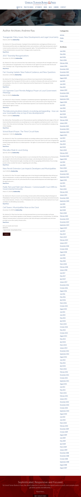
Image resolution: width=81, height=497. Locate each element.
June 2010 (62, 420)
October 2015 (64, 306)
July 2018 (62, 255)
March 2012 (63, 369)
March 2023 (63, 150)
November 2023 (64, 129)
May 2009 (63, 441)
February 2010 (64, 426)
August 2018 (63, 252)
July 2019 (62, 231)
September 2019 (64, 225)
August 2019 (63, 228)
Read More (6, 52)
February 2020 (64, 216)
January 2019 (63, 243)
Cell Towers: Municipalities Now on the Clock (21, 207)
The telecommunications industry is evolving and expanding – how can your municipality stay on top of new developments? (31, 112)
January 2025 (63, 90)
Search (6, 234)
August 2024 (63, 102)
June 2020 (62, 207)
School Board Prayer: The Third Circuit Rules (21, 131)
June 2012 (62, 360)
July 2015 (62, 312)
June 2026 (62, 51)
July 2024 (62, 105)
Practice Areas (28, 7)
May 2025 (63, 87)
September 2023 (64, 132)
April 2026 (63, 57)
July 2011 (62, 387)
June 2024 (62, 108)
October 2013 (64, 333)
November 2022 (64, 156)
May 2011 (63, 390)
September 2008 (64, 462)
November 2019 (64, 222)
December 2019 (64, 219)
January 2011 (63, 399)
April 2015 (63, 321)
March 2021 (63, 189)
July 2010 (62, 417)
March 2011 (63, 393)
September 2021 (64, 177)
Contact (63, 7)
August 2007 (63, 468)
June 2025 (62, 84)
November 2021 (64, 174)
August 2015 (63, 309)
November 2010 (64, 405)
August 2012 (63, 357)
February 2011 (64, 396)
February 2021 (64, 192)
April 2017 (63, 279)
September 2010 (64, 411)
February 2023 (64, 153)
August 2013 (63, 336)
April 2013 (63, 342)
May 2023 (63, 144)
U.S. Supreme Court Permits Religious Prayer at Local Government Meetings (29, 91)
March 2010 (63, 423)
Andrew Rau (16, 39)
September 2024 (64, 99)
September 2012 (64, 354)
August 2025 (63, 78)
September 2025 (64, 75)
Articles (62, 35)
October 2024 (64, 96)
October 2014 (64, 327)
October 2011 (64, 378)
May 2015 (63, 318)
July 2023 (62, 138)
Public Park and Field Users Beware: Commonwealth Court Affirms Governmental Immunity (30, 188)
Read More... (40, 491)
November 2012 (64, 351)
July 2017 (62, 273)
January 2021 (63, 195)
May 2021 (63, 186)
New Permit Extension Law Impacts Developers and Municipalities (29, 168)
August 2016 (63, 291)
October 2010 (64, 408)
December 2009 (64, 429)
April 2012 (63, 366)
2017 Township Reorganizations (16, 55)
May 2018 (63, 261)
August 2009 (63, 435)
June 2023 (62, 141)
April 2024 (63, 114)
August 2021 (63, 180)
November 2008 (64, 456)
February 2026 (64, 63)
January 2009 (63, 450)
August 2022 (63, 159)
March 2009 (63, 447)
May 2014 (63, 330)
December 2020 (64, 198)
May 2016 (63, 297)
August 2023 (63, 135)
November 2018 (64, 246)
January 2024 (63, 123)
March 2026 (63, 60)
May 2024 (63, 111)
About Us (19, 7)
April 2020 (63, 210)
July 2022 (62, 162)
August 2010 (63, 414)
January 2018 (63, 270)
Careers (56, 7)
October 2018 (64, 249)
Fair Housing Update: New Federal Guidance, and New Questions (29, 72)
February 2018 (64, 267)
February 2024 (64, 120)
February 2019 (64, 240)
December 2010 (64, 402)
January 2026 (63, 66)
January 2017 (63, 282)
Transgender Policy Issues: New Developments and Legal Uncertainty (30, 37)
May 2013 (63, 339)
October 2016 (64, 288)
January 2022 (63, 171)
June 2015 (62, 315)
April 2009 (63, 444)
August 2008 (63, 465)
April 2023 (63, 147)
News (45, 7)
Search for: (5, 227)
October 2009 (64, 432)
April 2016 (63, 300)
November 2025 (64, 72)
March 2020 (63, 213)
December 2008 (64, 453)
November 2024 (64, 93)
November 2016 (64, 285)
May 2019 (63, 234)
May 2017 (63, 276)
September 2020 (64, 201)
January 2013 (63, 348)
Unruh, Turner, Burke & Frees (40, 3)
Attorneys (38, 7)
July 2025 (62, 81)
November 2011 (64, 375)
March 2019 (63, 237)
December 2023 (64, 126)
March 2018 (63, 264)
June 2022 (62, 165)
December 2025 (64, 69)
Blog (50, 7)
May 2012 (63, 363)
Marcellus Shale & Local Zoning (15, 150)
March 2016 (63, 303)
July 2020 (62, 204)
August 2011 (63, 384)
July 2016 (62, 294)
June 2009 (62, 438)
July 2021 (62, 183)
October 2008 (64, 459)
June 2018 (62, 258)
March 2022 (63, 168)
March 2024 (63, 117)
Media (62, 38)
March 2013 (63, 345)
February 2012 (64, 372)
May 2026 (63, 54)
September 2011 (64, 381)
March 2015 (63, 324)
